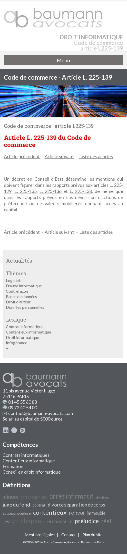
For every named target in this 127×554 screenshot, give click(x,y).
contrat (39, 505)
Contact (68, 534)
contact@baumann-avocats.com (40, 413)
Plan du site (92, 534)
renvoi (76, 512)
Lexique (16, 319)
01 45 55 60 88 (22, 402)
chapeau (33, 520)
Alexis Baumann (55, 542)
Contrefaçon (17, 291)
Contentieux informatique (28, 331)
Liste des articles (96, 156)
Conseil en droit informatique (32, 472)
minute (11, 497)
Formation (13, 466)
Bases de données (21, 296)
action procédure (17, 513)
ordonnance (59, 521)
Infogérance (16, 342)
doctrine (102, 497)
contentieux (49, 512)
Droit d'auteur (18, 301)
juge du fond (16, 504)
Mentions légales (40, 534)
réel (106, 521)
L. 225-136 (50, 191)
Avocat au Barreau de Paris (85, 542)
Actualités (19, 260)
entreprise (34, 496)
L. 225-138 (81, 191)
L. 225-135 (25, 191)
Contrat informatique (24, 326)
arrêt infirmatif (72, 496)
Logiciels (14, 280)
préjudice (87, 521)
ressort (10, 521)
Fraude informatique (24, 285)
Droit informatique (22, 337)
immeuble (96, 513)
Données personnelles (25, 307)
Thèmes (16, 273)
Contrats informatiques (26, 455)
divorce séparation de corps (76, 505)
